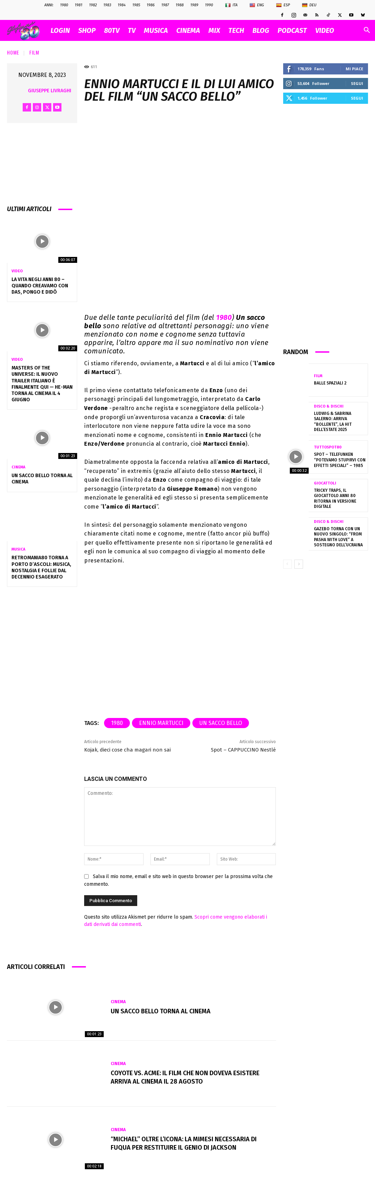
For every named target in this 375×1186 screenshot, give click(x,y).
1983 (107, 5)
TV (131, 30)
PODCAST (292, 30)
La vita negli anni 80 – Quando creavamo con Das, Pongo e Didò (40, 285)
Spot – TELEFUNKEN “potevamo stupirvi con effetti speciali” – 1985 (340, 460)
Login (60, 30)
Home (13, 52)
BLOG (260, 30)
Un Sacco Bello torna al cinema (161, 1011)
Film (34, 52)
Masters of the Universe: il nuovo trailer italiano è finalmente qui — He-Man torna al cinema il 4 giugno (42, 384)
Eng (257, 5)
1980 (64, 5)
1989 (194, 5)
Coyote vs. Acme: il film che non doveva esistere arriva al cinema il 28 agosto (185, 1077)
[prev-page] (287, 564)
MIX (214, 30)
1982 (93, 5)
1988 (180, 5)
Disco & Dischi (329, 406)
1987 (165, 5)
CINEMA (188, 30)
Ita (231, 5)
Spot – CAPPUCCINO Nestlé (243, 750)
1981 (78, 5)
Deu (309, 5)
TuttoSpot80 (327, 447)
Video (17, 271)
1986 (151, 5)
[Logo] (26, 30)
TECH (236, 30)
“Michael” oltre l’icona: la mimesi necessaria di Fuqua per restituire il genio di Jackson (184, 1143)
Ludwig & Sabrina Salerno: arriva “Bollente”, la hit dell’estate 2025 (333, 421)
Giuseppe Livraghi (49, 91)
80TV (111, 30)
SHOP (87, 30)
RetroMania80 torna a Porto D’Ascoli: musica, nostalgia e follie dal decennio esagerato (41, 567)
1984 (122, 5)
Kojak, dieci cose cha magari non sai (127, 750)
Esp (283, 5)
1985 (136, 5)
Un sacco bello (220, 723)
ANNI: (48, 5)
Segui (357, 83)
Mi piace (354, 68)
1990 (209, 5)
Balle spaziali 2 (330, 383)
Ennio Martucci (161, 723)
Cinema (18, 467)
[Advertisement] (325, 225)
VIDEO (324, 30)
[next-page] (298, 564)
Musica (18, 549)
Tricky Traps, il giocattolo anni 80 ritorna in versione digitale (335, 498)
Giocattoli (325, 483)
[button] (366, 31)
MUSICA (156, 30)
